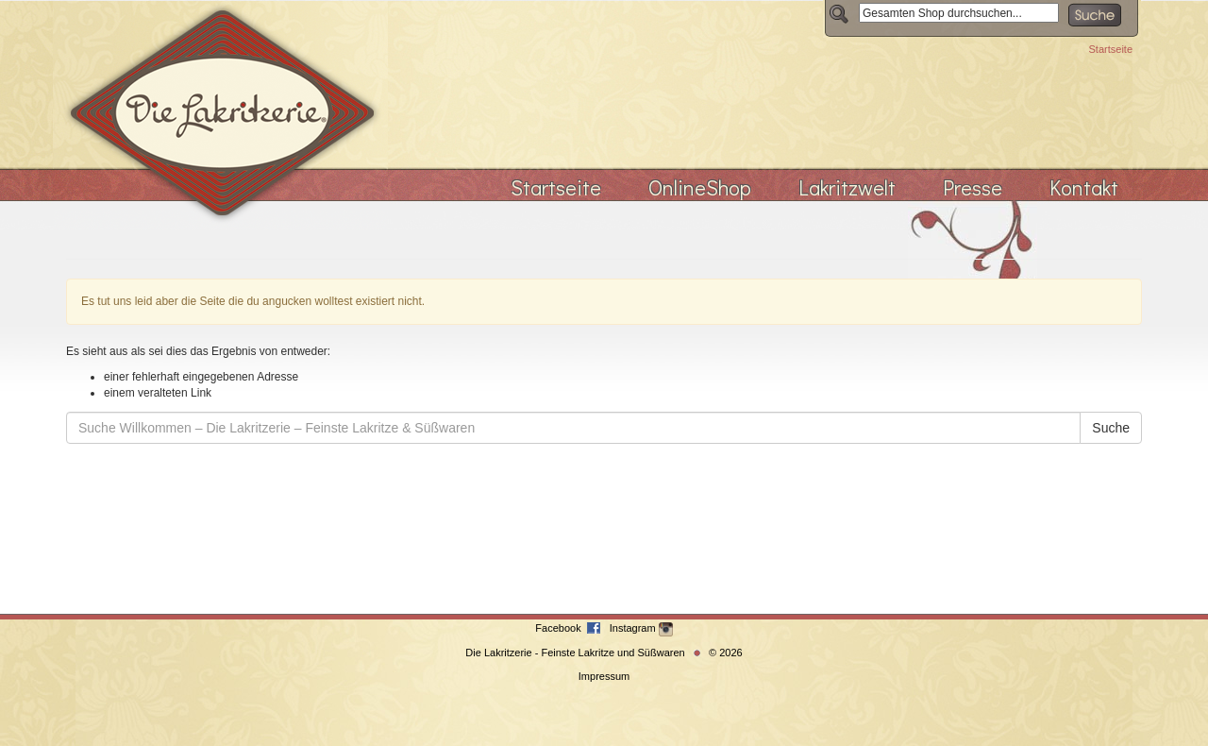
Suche (1111, 427)
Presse (972, 187)
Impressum (604, 676)
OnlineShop (699, 187)
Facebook (559, 628)
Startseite (1110, 49)
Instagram (641, 628)
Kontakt (1083, 187)
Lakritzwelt (847, 187)
